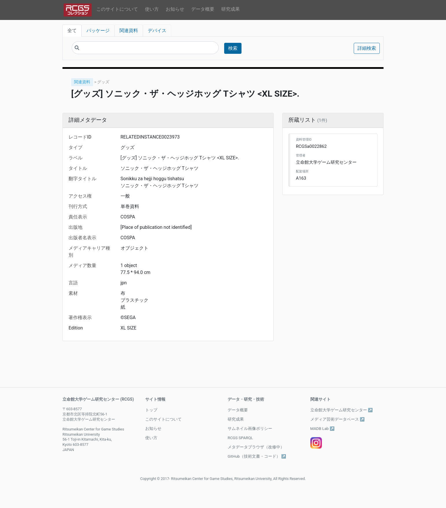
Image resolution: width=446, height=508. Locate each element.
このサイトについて (117, 9)
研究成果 (230, 9)
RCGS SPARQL (240, 437)
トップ (151, 410)
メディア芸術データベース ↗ (337, 419)
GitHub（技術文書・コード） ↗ (257, 456)
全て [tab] (72, 30)
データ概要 (202, 9)
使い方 (152, 9)
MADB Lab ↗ (322, 428)
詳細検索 (366, 48)
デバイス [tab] (157, 30)
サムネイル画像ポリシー (250, 428)
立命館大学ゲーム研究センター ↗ (341, 410)
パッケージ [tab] (98, 30)
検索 (232, 48)
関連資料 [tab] (128, 30)
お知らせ (175, 9)
